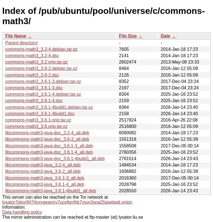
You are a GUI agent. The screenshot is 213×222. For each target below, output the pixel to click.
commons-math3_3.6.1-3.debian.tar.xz (43, 81)
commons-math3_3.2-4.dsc (32, 55)
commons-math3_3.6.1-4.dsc (34, 100)
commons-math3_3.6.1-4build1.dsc (40, 113)
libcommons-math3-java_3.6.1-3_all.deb (44, 178)
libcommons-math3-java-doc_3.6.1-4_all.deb (49, 152)
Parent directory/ (21, 43)
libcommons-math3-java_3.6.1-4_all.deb (44, 184)
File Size (128, 36)
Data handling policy (22, 212)
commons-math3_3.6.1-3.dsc (34, 87)
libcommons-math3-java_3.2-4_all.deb (42, 165)
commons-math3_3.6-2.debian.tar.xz (41, 68)
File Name (15, 36)
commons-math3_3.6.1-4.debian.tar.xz (43, 94)
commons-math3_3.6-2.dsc (32, 75)
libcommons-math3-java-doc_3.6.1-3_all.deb (49, 145)
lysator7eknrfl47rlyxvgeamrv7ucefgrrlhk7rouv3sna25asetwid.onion (67, 202)
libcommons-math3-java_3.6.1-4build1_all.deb (50, 190)
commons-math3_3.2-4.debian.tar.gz (41, 49)
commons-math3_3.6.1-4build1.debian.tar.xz (49, 107)
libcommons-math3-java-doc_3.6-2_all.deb (47, 139)
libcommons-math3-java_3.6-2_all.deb (42, 171)
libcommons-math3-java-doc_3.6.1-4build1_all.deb (55, 158)
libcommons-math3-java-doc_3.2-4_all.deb (47, 132)
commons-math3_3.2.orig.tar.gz (36, 62)
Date (165, 36)
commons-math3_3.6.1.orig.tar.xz (38, 120)
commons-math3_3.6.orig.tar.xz (36, 126)
